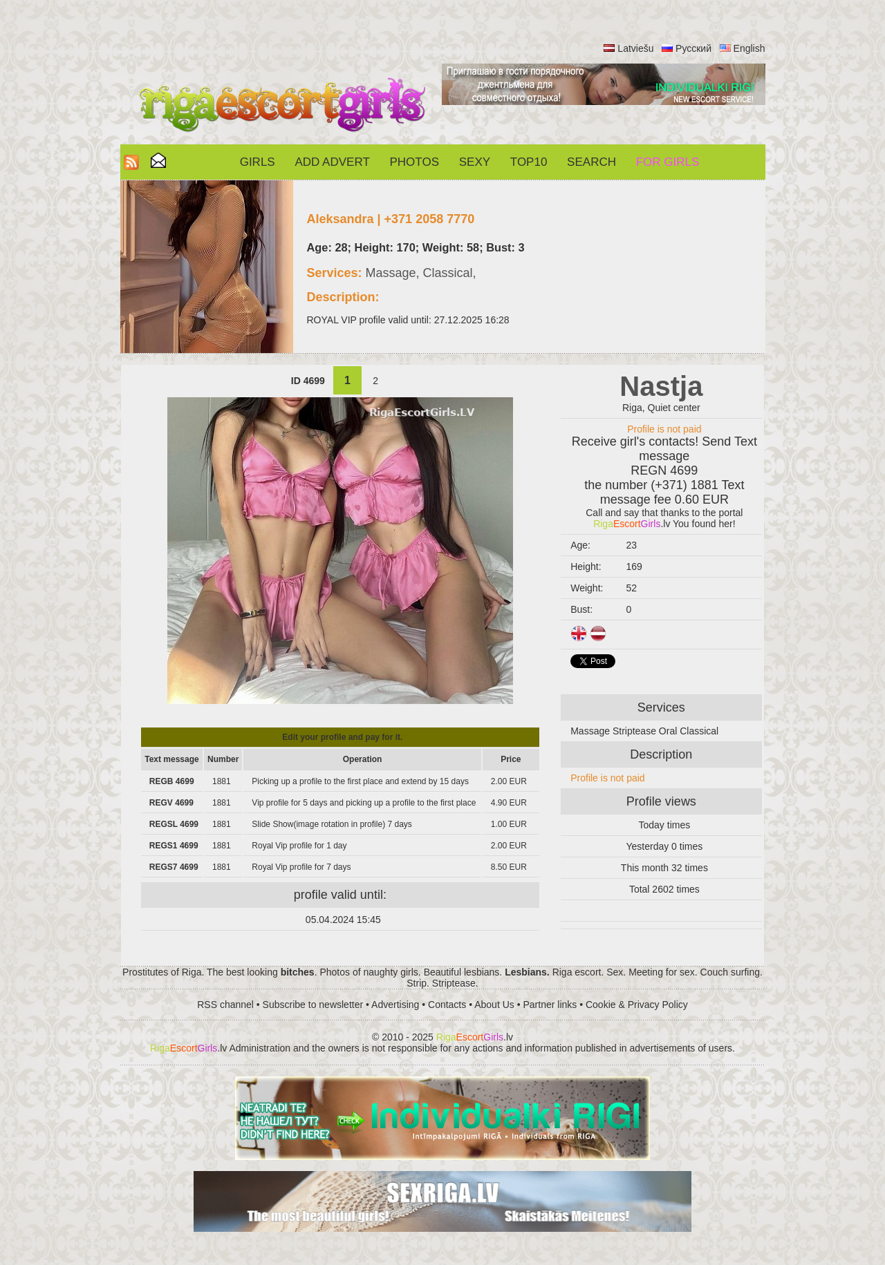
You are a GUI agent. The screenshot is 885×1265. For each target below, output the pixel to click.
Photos (414, 162)
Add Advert (332, 162)
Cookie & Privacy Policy (637, 1004)
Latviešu (635, 48)
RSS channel (225, 1004)
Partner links (550, 1004)
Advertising (395, 1004)
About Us (494, 1004)
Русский (693, 48)
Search (591, 162)
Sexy (474, 162)
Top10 (529, 162)
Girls (257, 162)
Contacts (447, 1004)
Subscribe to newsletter (313, 1004)
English (749, 48)
